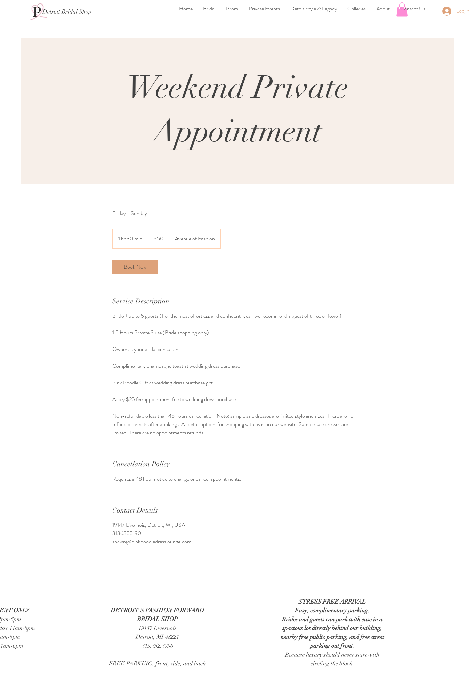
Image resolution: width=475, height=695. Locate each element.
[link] (135, 267)
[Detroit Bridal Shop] (66, 11)
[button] (209, 9)
